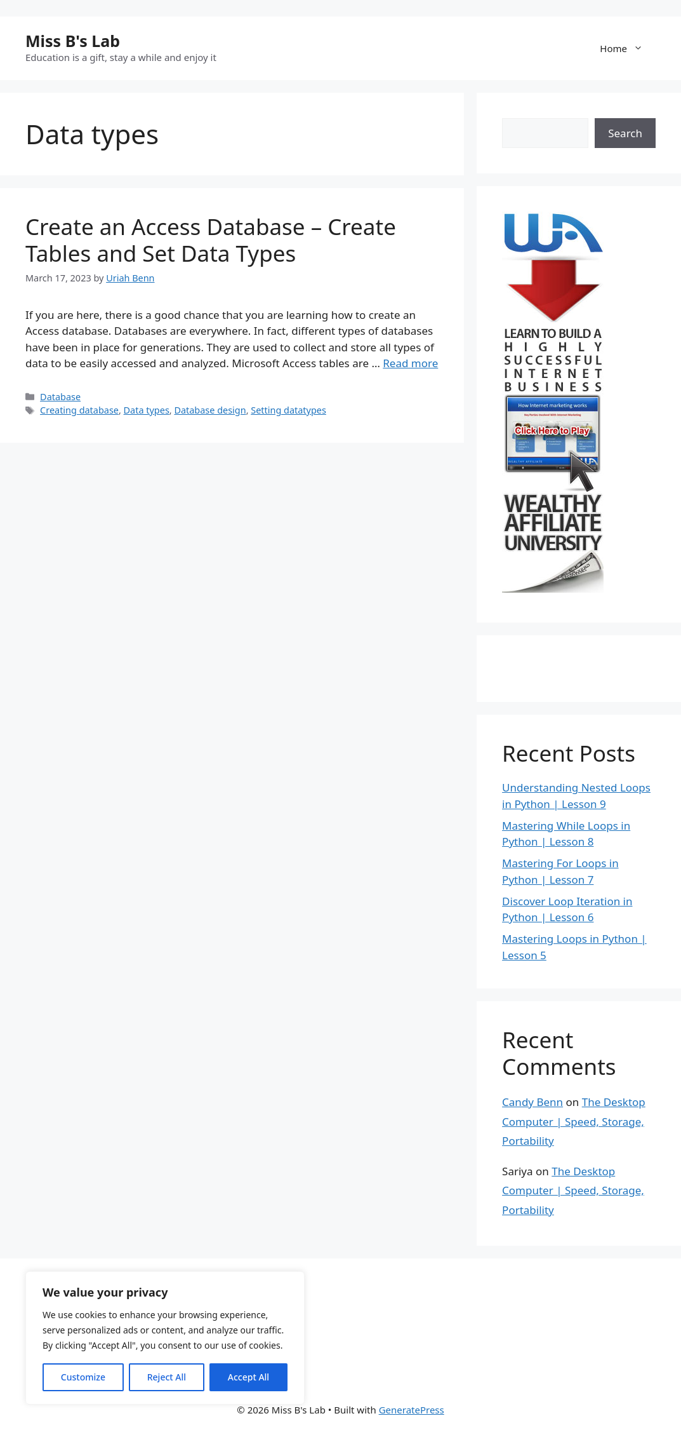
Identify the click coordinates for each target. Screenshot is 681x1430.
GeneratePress (411, 1409)
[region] (165, 1338)
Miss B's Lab (72, 40)
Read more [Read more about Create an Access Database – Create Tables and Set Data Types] (410, 363)
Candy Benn (532, 1102)
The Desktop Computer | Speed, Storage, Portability (573, 1121)
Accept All (248, 1377)
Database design (210, 410)
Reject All (166, 1377)
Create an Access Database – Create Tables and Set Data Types (210, 240)
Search (625, 133)
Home (628, 48)
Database (60, 397)
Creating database (79, 410)
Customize (83, 1377)
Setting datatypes (288, 410)
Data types (146, 410)
